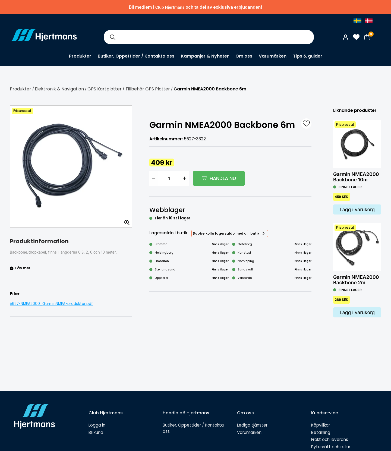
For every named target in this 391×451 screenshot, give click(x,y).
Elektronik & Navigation (59, 89)
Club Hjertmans (170, 7)
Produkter (80, 56)
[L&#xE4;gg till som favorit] (306, 123)
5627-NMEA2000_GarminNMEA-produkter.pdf (51, 303)
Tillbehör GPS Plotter (147, 89)
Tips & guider (307, 56)
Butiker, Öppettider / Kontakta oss (136, 56)
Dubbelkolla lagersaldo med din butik (226, 233)
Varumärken (272, 56)
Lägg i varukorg (357, 209)
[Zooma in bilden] (125, 220)
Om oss (243, 56)
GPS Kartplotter (104, 89)
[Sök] (112, 37)
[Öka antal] (184, 178)
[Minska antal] (153, 178)
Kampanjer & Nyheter (205, 56)
